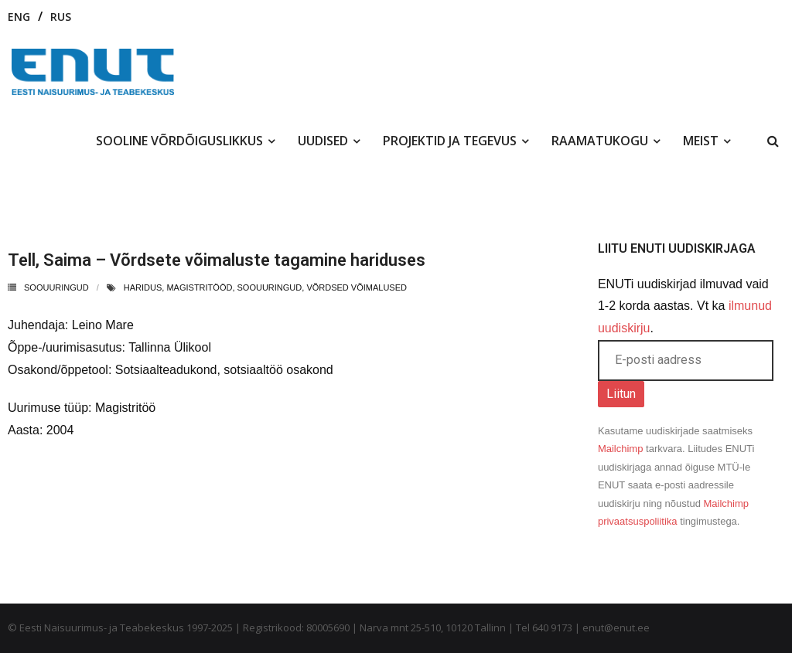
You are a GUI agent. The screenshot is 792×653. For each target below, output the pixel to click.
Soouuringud (56, 287)
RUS (60, 16)
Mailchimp (621, 448)
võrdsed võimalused (356, 287)
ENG (19, 16)
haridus (143, 287)
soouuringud (269, 287)
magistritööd (199, 287)
